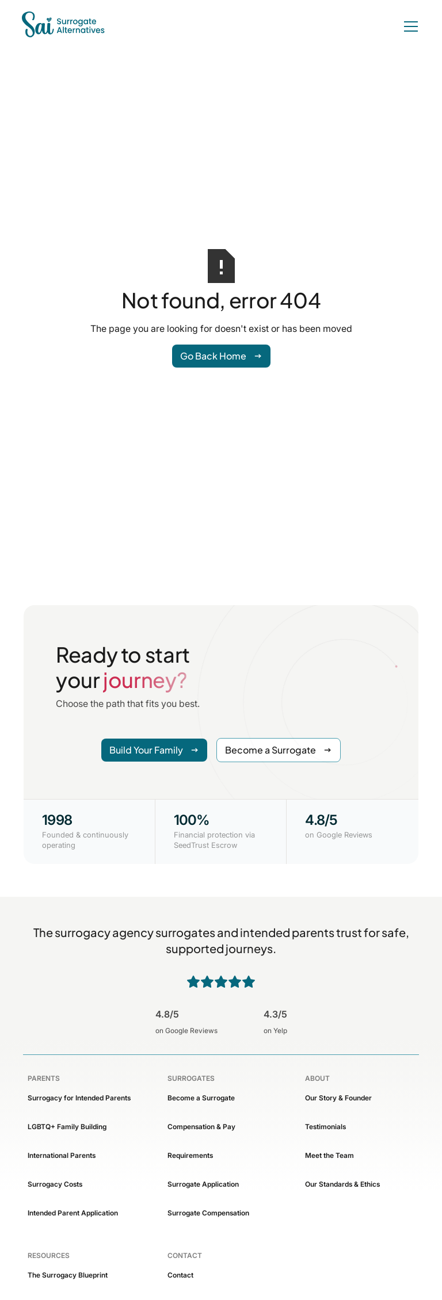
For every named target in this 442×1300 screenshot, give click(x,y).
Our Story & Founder (338, 1097)
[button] (408, 26)
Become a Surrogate (201, 1097)
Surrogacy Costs (55, 1184)
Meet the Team (329, 1155)
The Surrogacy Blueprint (68, 1275)
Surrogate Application (203, 1184)
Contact (180, 1275)
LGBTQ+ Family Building (67, 1126)
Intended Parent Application (73, 1213)
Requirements (190, 1155)
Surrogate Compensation (208, 1213)
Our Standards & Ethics (342, 1184)
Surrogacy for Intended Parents (79, 1097)
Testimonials (325, 1126)
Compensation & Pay (201, 1126)
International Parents (62, 1155)
